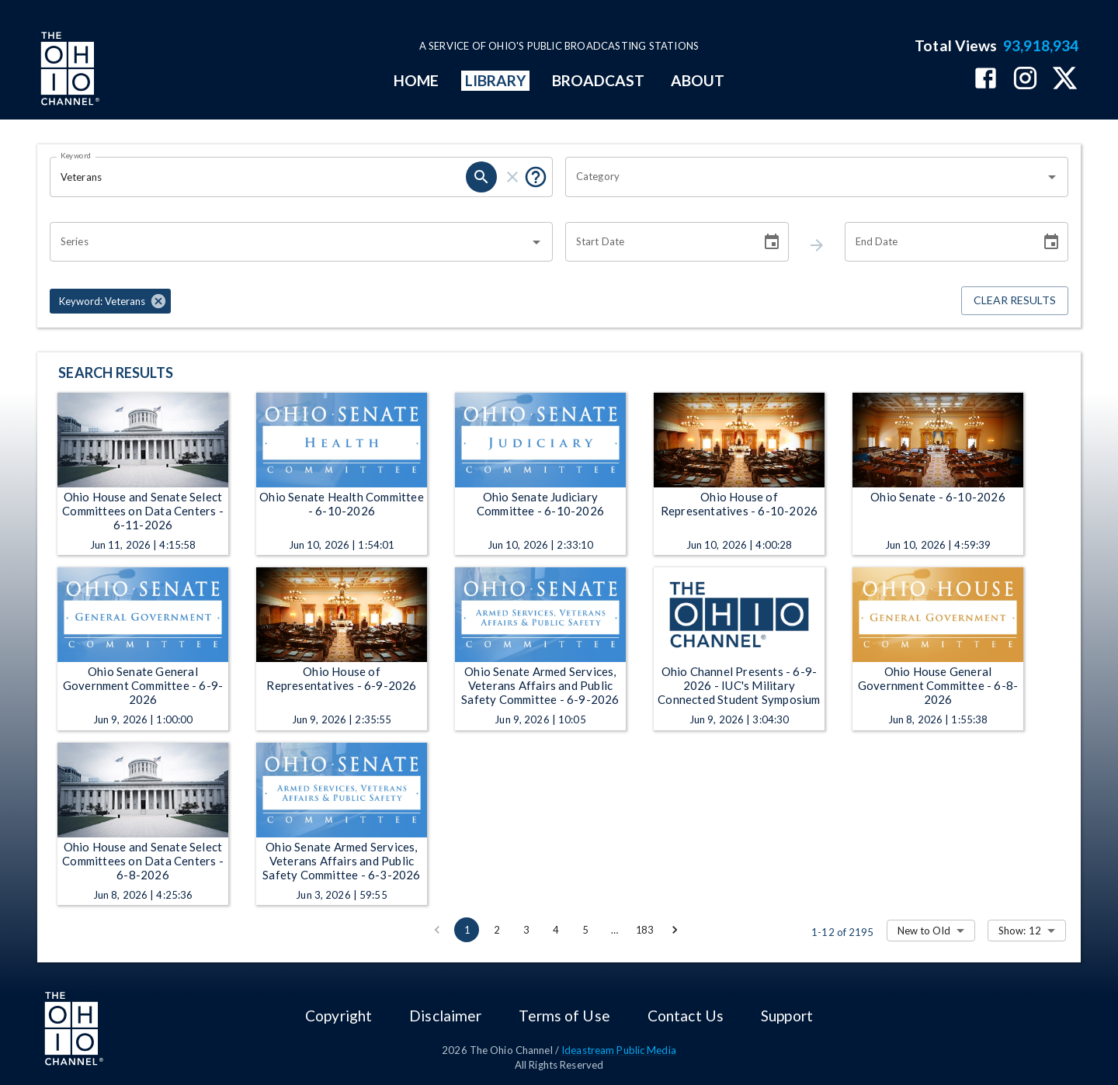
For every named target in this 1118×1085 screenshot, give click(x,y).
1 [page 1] (466, 929)
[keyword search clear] (512, 176)
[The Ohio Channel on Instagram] (1025, 79)
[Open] (1052, 177)
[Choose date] (771, 242)
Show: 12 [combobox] (1019, 930)
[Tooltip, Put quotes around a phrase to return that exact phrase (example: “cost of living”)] (535, 177)
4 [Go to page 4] (555, 929)
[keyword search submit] (481, 176)
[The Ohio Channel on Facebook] (985, 79)
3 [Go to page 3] (525, 929)
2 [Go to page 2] (496, 929)
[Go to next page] (674, 929)
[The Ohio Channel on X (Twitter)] (1064, 79)
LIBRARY (495, 80)
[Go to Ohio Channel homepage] (68, 70)
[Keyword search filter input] (258, 177)
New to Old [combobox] (924, 930)
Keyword (76, 155)
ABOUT (697, 80)
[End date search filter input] (937, 242)
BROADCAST (598, 80)
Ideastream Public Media (618, 1050)
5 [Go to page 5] (584, 929)
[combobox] (805, 177)
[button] (110, 301)
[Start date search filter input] (657, 242)
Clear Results (1015, 300)
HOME (416, 80)
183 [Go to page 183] (644, 929)
